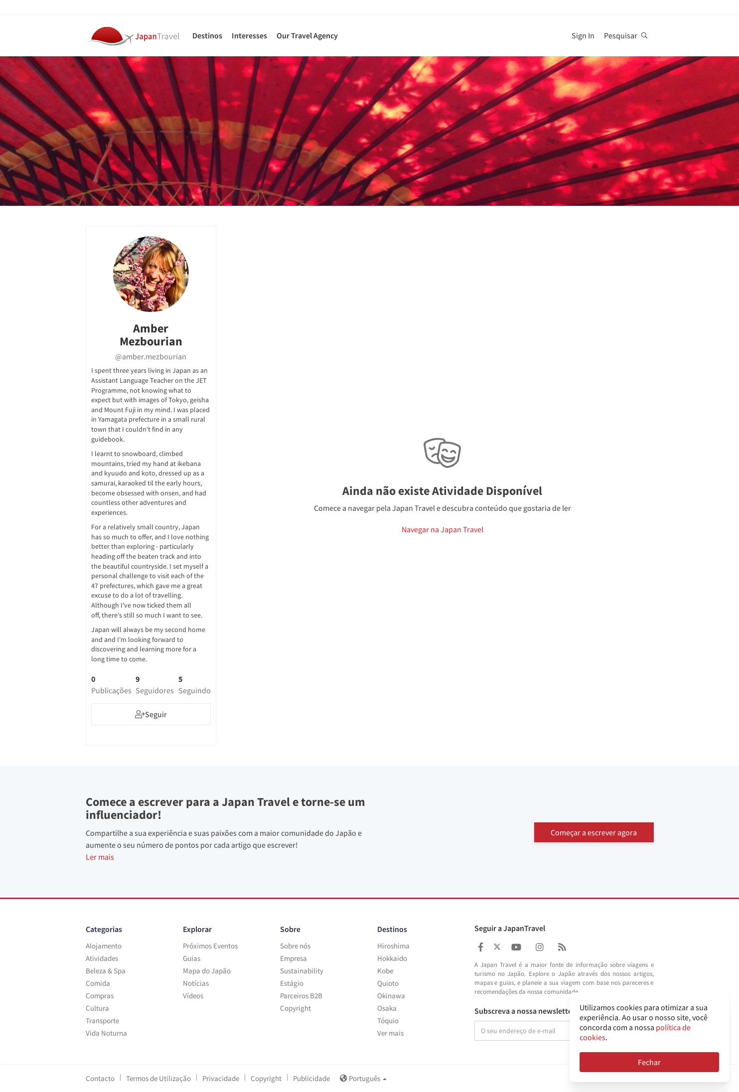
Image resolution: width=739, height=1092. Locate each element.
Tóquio (388, 1020)
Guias (191, 958)
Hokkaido (392, 958)
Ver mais (390, 1033)
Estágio (291, 983)
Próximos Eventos (210, 945)
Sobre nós (295, 945)
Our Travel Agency (307, 35)
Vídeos (193, 995)
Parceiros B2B (301, 995)
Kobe (385, 970)
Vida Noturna (106, 1033)
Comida (98, 983)
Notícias (196, 983)
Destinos (207, 35)
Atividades (102, 958)
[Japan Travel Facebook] (480, 947)
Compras (100, 995)
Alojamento (104, 945)
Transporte (102, 1020)
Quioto (388, 983)
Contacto (100, 1078)
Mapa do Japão (207, 970)
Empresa (293, 958)
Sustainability (301, 970)
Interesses (249, 35)
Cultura (97, 1008)
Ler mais (100, 857)
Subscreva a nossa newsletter (524, 1011)
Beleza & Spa (106, 970)
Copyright (295, 1008)
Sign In (583, 35)
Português (363, 1078)
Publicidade (311, 1078)
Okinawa (391, 995)
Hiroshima (393, 945)
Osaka (387, 1008)
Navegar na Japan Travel (442, 529)
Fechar (649, 1062)
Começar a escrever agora (594, 831)
